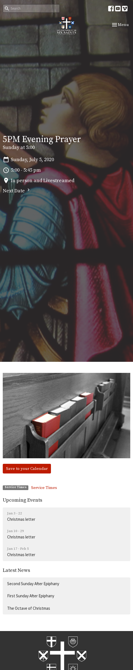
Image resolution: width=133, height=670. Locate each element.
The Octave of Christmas (28, 608)
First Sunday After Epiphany (30, 595)
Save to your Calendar (27, 468)
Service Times (44, 487)
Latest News (16, 570)
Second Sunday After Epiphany (33, 583)
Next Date (17, 190)
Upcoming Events (22, 500)
